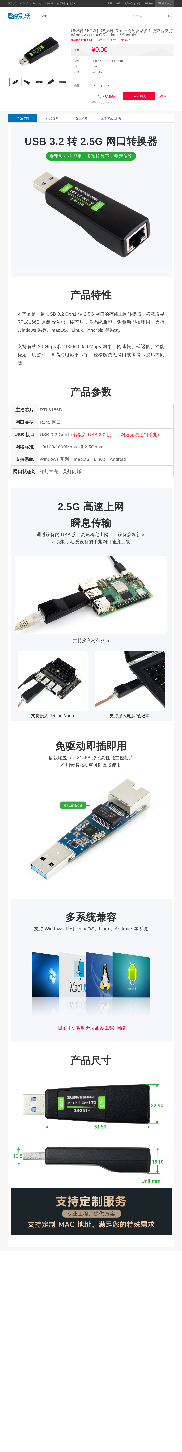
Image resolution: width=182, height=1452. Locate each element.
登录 (110, 3)
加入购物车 (110, 96)
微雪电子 (12, 3)
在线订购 (37, 3)
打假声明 (49, 3)
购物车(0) (166, 3)
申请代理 (24, 3)
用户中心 (128, 3)
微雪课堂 (61, 3)
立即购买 (139, 96)
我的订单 (149, 3)
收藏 (164, 96)
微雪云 (73, 3)
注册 (118, 3)
